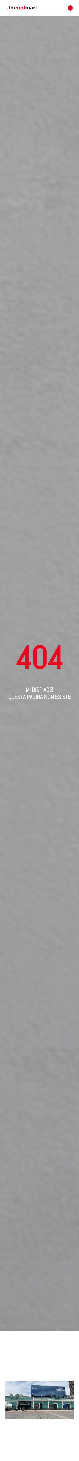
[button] (71, 8)
